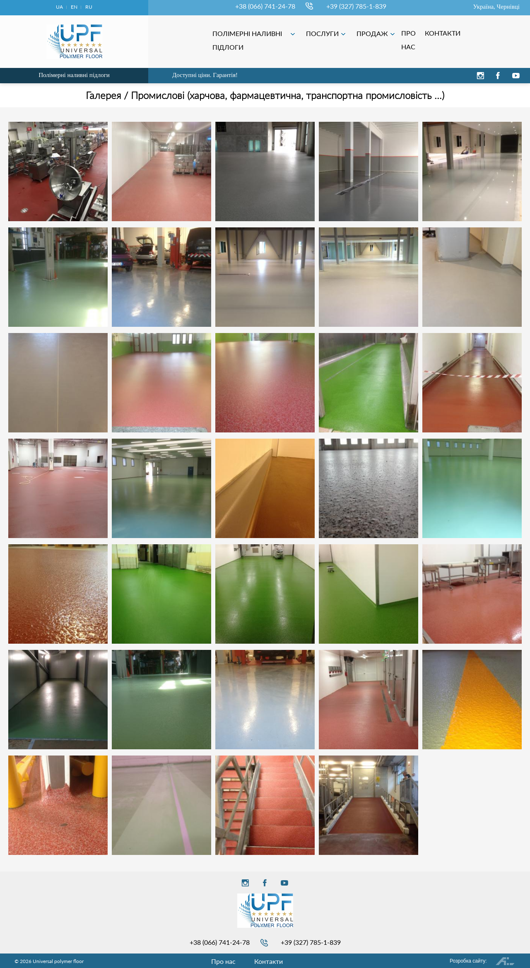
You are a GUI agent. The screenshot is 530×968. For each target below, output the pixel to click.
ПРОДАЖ (432, 33)
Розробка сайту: (468, 961)
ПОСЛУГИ (382, 33)
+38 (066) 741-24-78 (265, 6)
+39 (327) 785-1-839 (356, 6)
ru (88, 7)
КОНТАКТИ (502, 33)
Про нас (223, 961)
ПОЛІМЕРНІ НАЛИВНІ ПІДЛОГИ (306, 35)
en (74, 7)
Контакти (268, 961)
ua (59, 7)
